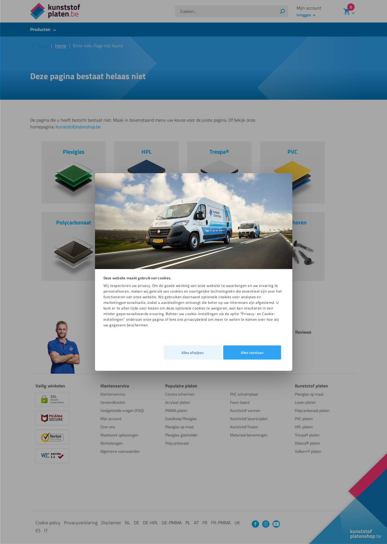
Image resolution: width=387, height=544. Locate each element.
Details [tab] (191, 357)
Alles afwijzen (116, 328)
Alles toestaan (252, 357)
